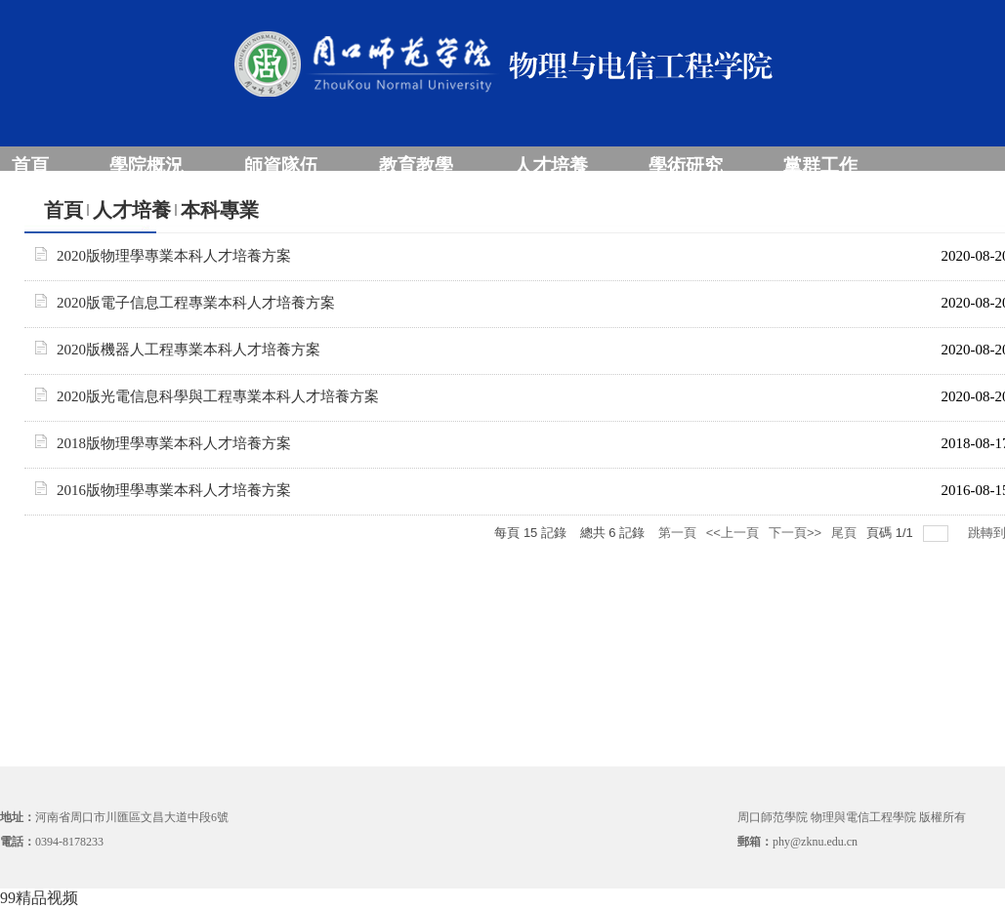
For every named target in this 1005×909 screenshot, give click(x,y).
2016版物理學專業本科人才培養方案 (174, 490)
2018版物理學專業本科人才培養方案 (174, 443)
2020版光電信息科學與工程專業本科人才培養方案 (218, 396)
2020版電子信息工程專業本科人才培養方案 (196, 302)
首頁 (63, 210)
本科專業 (220, 210)
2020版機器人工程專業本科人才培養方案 (188, 349)
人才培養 (132, 210)
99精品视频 (39, 897)
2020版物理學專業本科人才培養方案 (174, 256)
